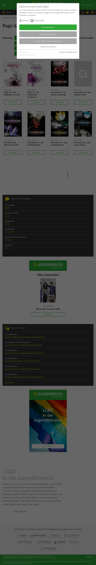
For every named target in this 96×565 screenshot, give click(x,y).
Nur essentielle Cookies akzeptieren (48, 41)
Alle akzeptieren (48, 27)
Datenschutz (72, 52)
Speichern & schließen (48, 34)
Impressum (63, 52)
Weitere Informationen (48, 47)
